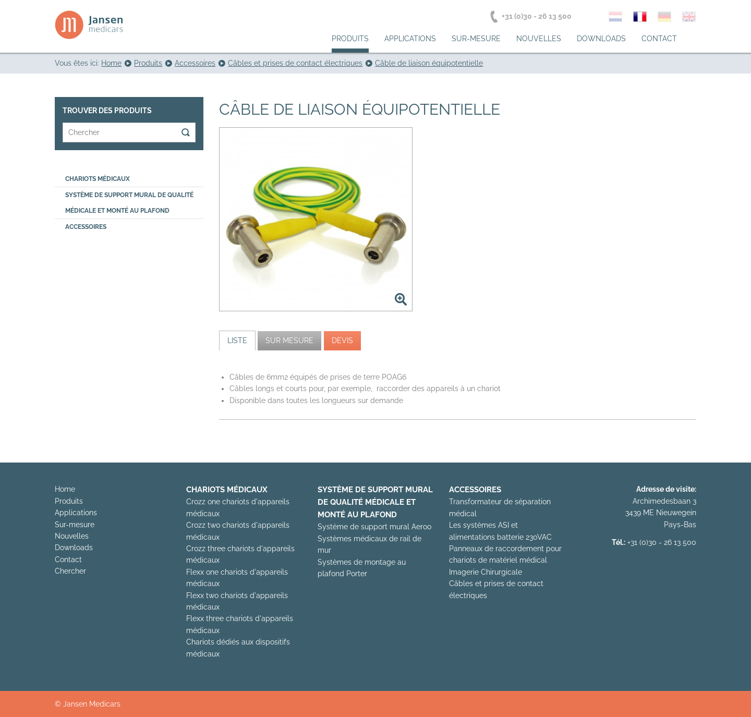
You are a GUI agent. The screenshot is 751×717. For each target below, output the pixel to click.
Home (65, 489)
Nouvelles (538, 38)
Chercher (70, 571)
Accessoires (85, 226)
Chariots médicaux (97, 179)
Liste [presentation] (237, 340)
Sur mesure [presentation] (289, 340)
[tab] (237, 340)
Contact (659, 38)
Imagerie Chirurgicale (485, 572)
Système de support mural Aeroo (374, 526)
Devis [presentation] (342, 340)
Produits (350, 38)
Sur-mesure (476, 38)
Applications (410, 38)
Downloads (601, 38)
